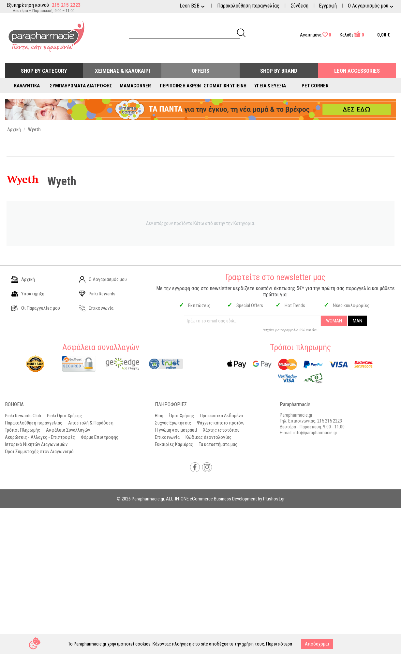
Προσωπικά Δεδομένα (221, 416)
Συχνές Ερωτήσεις (173, 423)
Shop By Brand (278, 70)
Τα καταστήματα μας (218, 444)
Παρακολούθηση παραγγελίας (248, 6)
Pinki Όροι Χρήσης (64, 416)
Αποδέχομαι (317, 644)
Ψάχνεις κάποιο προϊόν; (220, 423)
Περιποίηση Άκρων (180, 86)
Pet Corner (315, 86)
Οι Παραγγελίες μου (35, 308)
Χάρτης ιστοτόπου (221, 430)
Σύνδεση (299, 6)
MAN (357, 321)
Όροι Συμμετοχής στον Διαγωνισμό (39, 451)
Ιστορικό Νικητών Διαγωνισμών (36, 444)
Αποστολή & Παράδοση (90, 423)
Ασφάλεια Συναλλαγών (68, 430)
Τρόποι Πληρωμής (22, 430)
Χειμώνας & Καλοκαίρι (122, 70)
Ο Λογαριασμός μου (103, 279)
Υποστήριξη (27, 293)
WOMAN (334, 321)
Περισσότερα (279, 644)
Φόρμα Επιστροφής (99, 437)
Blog (159, 416)
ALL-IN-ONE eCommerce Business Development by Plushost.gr (225, 499)
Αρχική (23, 279)
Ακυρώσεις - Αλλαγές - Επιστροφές (40, 437)
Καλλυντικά (27, 86)
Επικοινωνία (96, 308)
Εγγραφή (328, 6)
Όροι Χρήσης (181, 416)
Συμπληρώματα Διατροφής (81, 86)
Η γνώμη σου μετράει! (176, 430)
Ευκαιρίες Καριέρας (174, 444)
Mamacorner (135, 86)
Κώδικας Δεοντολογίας (208, 437)
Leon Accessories (357, 70)
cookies (143, 644)
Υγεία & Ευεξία (270, 86)
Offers (200, 70)
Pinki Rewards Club (23, 416)
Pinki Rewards (97, 293)
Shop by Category (44, 70)
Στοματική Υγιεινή (225, 86)
